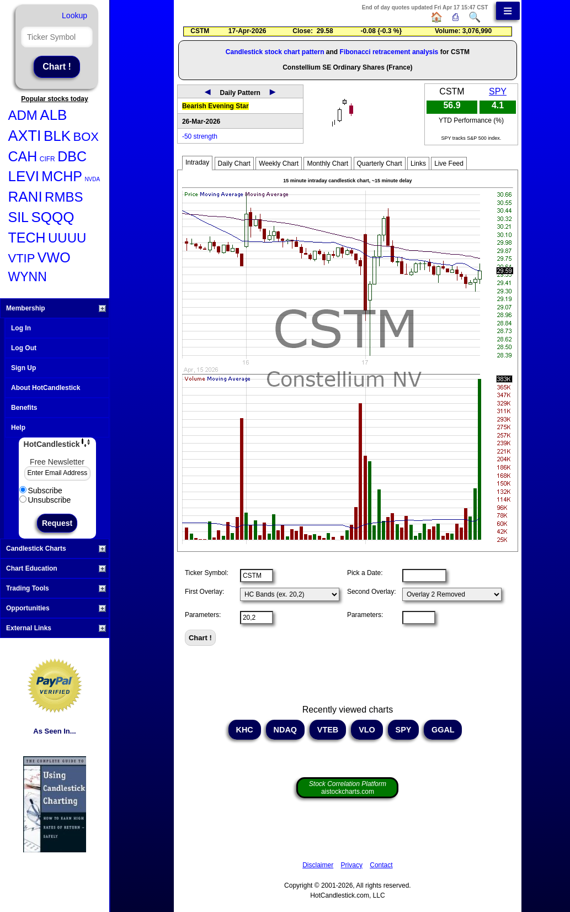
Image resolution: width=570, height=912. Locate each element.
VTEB (327, 729)
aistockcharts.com (347, 787)
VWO (54, 257)
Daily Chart (234, 163)
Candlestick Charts (56, 548)
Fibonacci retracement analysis (389, 52)
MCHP (61, 176)
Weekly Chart (279, 163)
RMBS (64, 196)
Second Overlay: (371, 591)
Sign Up (23, 368)
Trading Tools (56, 588)
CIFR (47, 159)
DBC (72, 156)
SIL (18, 217)
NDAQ (285, 729)
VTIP (21, 258)
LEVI (23, 176)
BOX (86, 137)
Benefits (24, 408)
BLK (57, 136)
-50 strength (199, 136)
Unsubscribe (45, 499)
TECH (27, 237)
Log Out (23, 348)
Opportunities (56, 608)
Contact (381, 865)
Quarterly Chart (379, 163)
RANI (25, 196)
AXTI (24, 136)
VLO (366, 729)
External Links (56, 628)
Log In (21, 328)
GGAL (442, 729)
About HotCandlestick (45, 388)
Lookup (74, 15)
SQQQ (52, 217)
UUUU (67, 237)
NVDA (92, 179)
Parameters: (203, 615)
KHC (244, 729)
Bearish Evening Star (215, 106)
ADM (23, 115)
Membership (56, 308)
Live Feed (449, 163)
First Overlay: (204, 591)
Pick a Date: (365, 573)
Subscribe (40, 490)
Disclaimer (317, 865)
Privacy (352, 865)
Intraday (197, 162)
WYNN (27, 277)
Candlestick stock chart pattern (275, 52)
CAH (23, 156)
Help (18, 427)
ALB (53, 115)
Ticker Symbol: (206, 573)
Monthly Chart (327, 163)
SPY (498, 91)
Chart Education (56, 568)
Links (418, 163)
